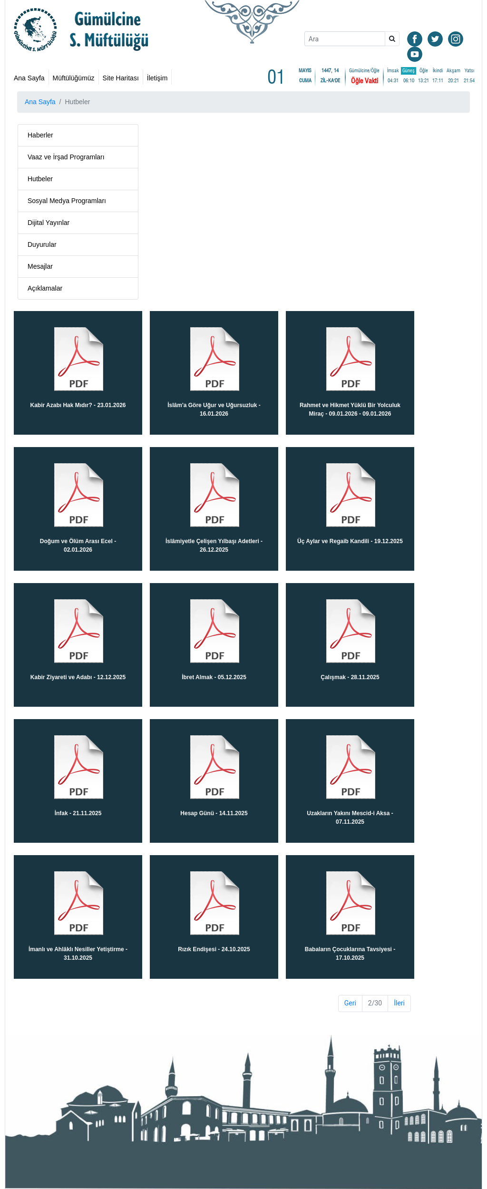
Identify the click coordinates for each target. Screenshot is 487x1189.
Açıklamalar (45, 288)
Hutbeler (40, 179)
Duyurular (42, 244)
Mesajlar (40, 266)
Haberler (40, 135)
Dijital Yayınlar (48, 222)
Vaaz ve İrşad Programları (66, 157)
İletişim (157, 78)
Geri (350, 1003)
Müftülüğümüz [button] (74, 78)
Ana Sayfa (29, 78)
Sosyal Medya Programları (67, 201)
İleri (399, 1003)
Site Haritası (121, 78)
